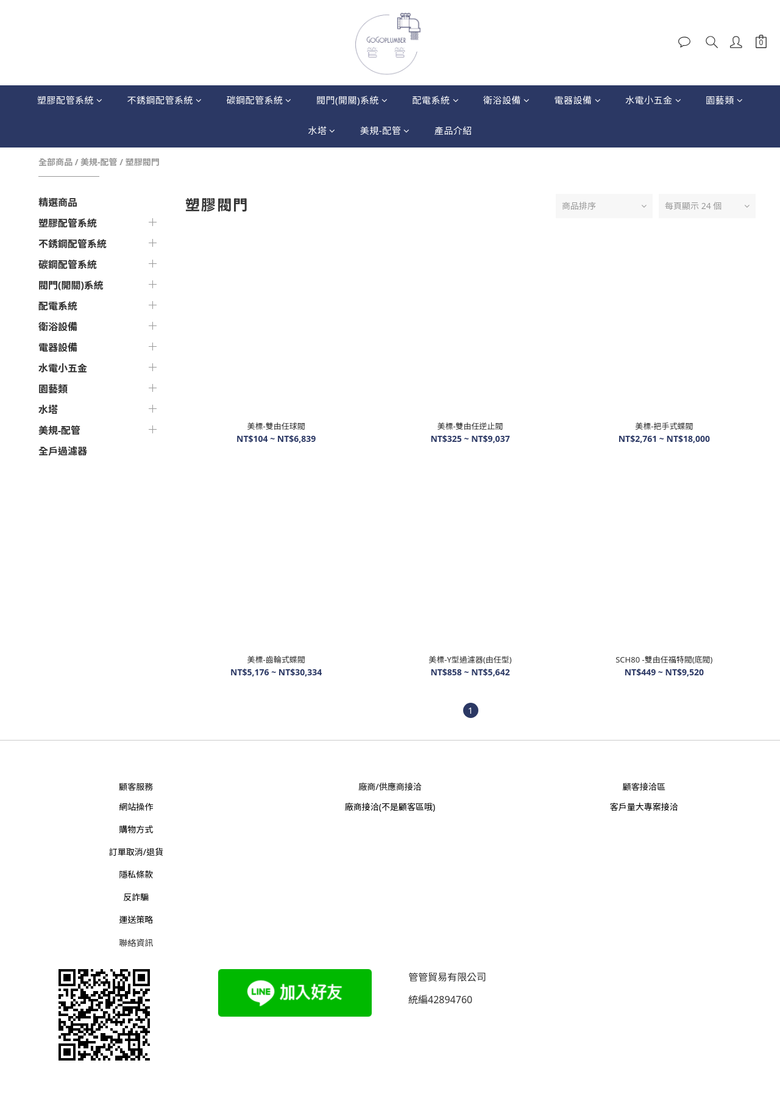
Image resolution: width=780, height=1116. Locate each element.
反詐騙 (136, 897)
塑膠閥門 (143, 162)
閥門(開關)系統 (352, 100)
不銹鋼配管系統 (164, 100)
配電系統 (435, 100)
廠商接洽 (362, 806)
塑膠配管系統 (70, 100)
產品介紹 (453, 130)
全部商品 (55, 162)
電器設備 (578, 100)
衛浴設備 (506, 100)
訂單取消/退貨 (136, 852)
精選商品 (57, 202)
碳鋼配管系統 (259, 100)
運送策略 (136, 919)
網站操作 (136, 806)
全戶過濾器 (62, 451)
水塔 (322, 130)
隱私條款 (136, 874)
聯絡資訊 (136, 942)
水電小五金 (653, 100)
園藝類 (724, 100)
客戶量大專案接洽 (644, 806)
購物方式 (136, 829)
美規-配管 (385, 130)
